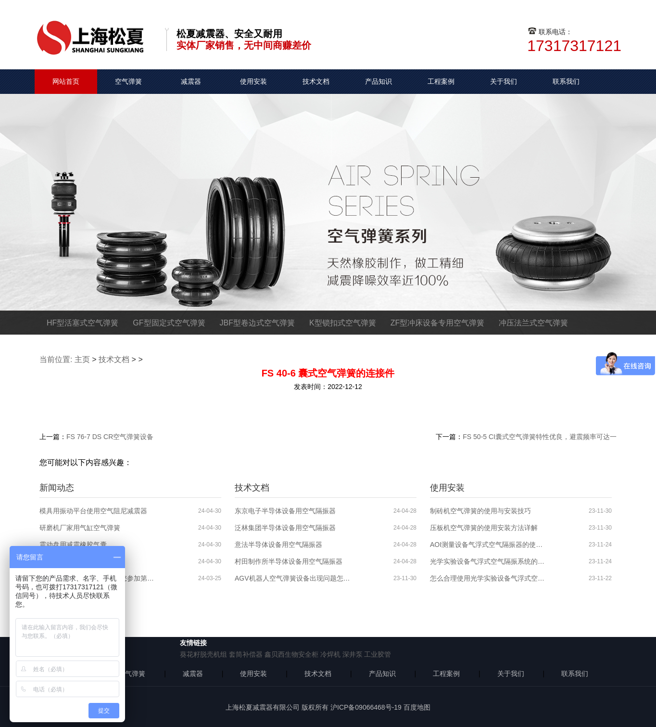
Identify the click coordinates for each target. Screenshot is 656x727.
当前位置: (55, 359)
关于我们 (503, 81)
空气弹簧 (128, 81)
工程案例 (441, 81)
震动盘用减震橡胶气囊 (73, 544)
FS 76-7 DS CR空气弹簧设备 (109, 437)
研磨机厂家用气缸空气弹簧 (79, 528)
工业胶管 (377, 654)
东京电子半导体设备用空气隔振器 (285, 511)
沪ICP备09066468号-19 (366, 707)
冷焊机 (330, 654)
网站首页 (65, 81)
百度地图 (417, 707)
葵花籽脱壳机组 (203, 654)
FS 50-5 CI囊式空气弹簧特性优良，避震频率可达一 (540, 437)
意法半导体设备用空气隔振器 (278, 544)
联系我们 (566, 81)
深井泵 (352, 654)
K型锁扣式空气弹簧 (342, 323)
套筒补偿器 (246, 654)
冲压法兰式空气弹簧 (533, 323)
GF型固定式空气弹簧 (169, 323)
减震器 (191, 81)
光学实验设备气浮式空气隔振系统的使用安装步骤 (487, 561)
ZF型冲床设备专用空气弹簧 (438, 323)
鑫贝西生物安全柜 (291, 654)
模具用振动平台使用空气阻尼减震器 (93, 511)
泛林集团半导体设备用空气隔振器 (285, 528)
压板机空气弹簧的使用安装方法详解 (484, 528)
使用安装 (253, 81)
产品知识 (378, 81)
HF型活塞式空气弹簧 (82, 323)
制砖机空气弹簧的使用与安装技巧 (480, 511)
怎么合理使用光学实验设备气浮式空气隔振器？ (487, 578)
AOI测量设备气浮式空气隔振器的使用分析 (487, 544)
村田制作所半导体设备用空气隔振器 (288, 561)
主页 (82, 359)
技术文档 (316, 81)
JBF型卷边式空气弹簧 (257, 323)
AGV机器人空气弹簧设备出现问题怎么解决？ (292, 578)
